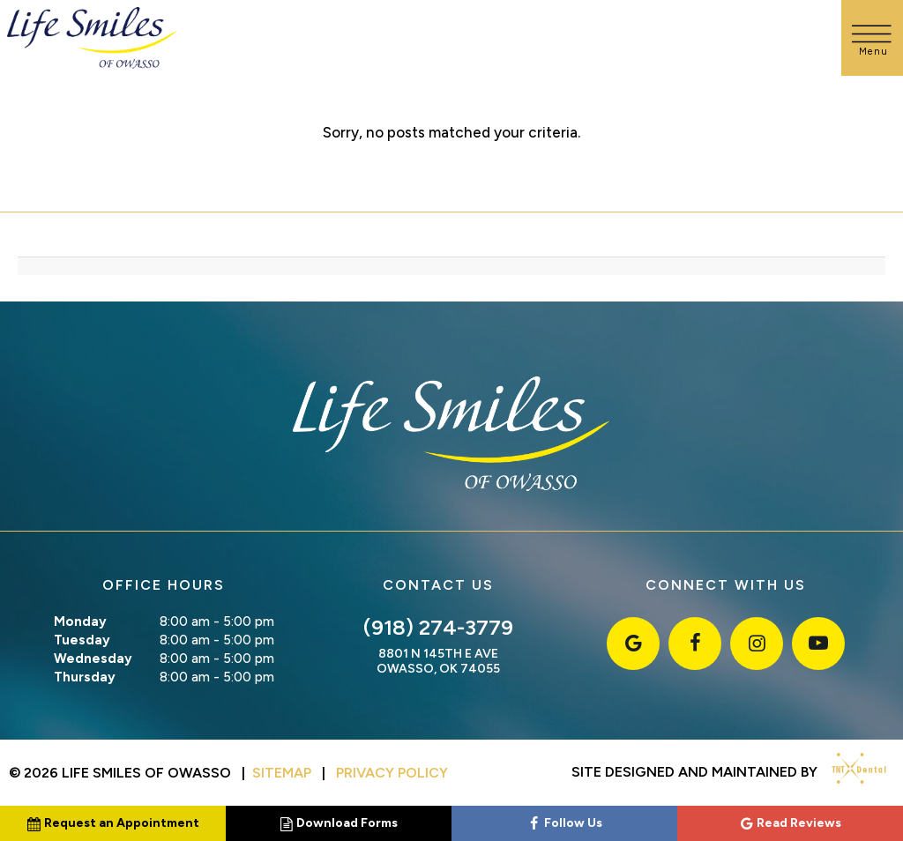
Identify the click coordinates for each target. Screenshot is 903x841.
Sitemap (281, 772)
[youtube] (818, 643)
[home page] (92, 38)
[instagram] (756, 643)
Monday (80, 621)
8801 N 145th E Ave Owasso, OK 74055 (438, 661)
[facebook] (694, 643)
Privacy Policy (392, 772)
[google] (633, 643)
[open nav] (872, 37)
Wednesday (93, 658)
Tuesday (82, 640)
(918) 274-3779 (438, 627)
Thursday (85, 677)
